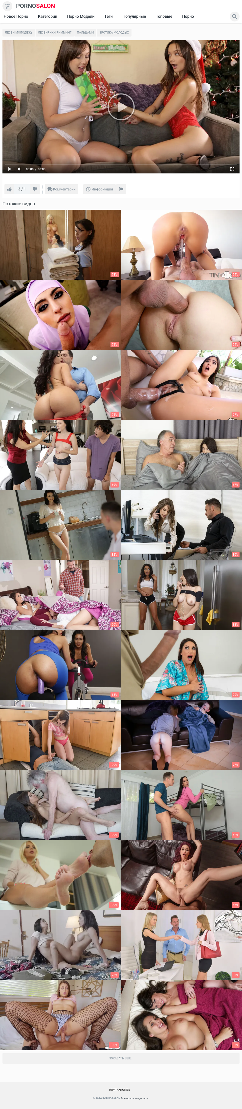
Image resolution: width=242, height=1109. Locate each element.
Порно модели (80, 16)
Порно (188, 16)
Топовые (164, 16)
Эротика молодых (114, 32)
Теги (108, 16)
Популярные (134, 16)
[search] (235, 16)
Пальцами (85, 32)
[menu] (7, 6)
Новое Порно (16, 16)
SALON (35, 6)
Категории (47, 16)
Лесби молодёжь (19, 32)
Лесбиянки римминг (55, 32)
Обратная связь (119, 1090)
